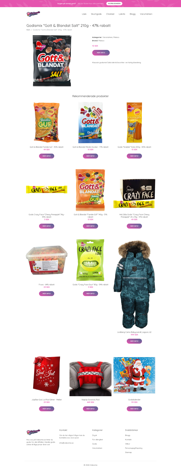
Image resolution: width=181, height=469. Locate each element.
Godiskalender (134, 399)
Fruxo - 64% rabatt (47, 284)
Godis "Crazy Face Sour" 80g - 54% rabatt (90, 284)
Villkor (127, 444)
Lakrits (122, 14)
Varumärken (146, 14)
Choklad (110, 14)
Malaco (116, 37)
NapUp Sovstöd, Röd (90, 399)
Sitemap (128, 452)
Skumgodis (96, 14)
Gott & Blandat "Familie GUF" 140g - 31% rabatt (90, 215)
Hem (28, 30)
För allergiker (97, 439)
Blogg (132, 14)
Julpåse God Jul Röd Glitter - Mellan (47, 399)
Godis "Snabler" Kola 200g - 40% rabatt (134, 147)
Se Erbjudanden (114, 3)
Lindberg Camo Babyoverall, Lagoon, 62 (134, 332)
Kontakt (128, 439)
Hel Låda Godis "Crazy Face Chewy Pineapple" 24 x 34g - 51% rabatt (134, 215)
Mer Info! (101, 53)
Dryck (94, 435)
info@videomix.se (66, 443)
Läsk (84, 14)
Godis (94, 444)
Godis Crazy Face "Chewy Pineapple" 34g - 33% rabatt (47, 215)
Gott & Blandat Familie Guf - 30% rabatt (46, 147)
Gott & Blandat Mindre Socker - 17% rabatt (91, 147)
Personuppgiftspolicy (133, 448)
